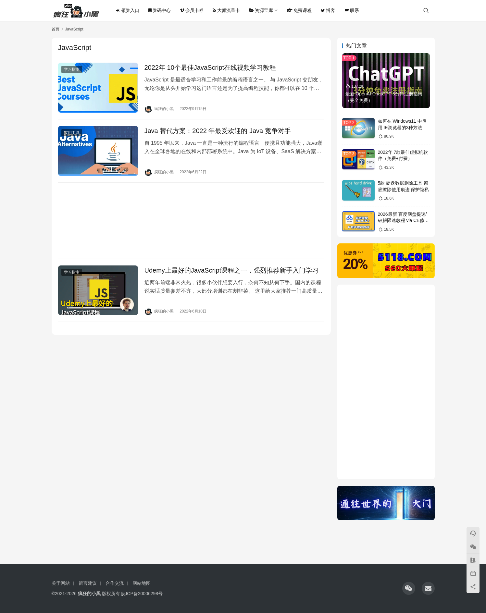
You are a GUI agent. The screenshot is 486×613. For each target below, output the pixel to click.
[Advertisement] (191, 220)
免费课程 (299, 10)
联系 (351, 10)
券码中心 (159, 10)
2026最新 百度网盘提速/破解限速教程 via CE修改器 (403, 220)
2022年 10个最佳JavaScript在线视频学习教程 (210, 67)
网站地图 (141, 583)
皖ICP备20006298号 (142, 593)
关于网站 (61, 583)
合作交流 (115, 583)
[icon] (408, 588)
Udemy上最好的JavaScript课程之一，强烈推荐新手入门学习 (231, 270)
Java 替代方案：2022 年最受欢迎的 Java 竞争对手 (217, 130)
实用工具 (72, 132)
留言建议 (88, 583)
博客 (328, 10)
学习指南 (72, 69)
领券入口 (127, 10)
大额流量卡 (226, 10)
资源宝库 (261, 10)
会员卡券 (192, 10)
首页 (55, 29)
